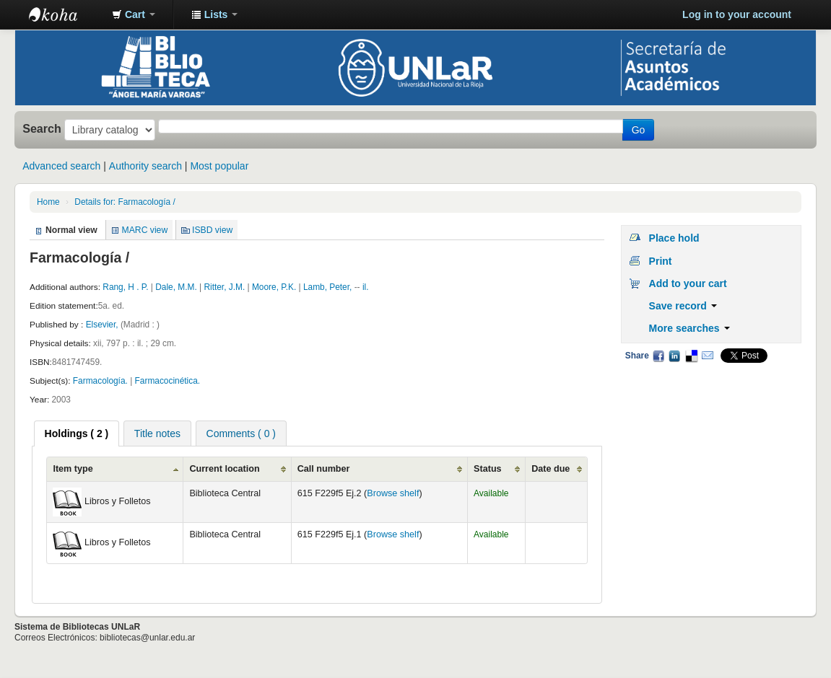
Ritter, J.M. (224, 287)
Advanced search (61, 166)
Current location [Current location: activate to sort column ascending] (224, 469)
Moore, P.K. (274, 287)
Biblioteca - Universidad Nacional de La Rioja (65, 14)
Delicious (691, 355)
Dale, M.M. (175, 287)
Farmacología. (100, 381)
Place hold (674, 238)
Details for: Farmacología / (124, 202)
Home (48, 202)
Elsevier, (103, 325)
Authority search (145, 166)
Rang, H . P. (125, 287)
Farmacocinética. (168, 381)
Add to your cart (688, 283)
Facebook (658, 355)
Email (707, 355)
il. (365, 287)
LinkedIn (674, 355)
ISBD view (212, 230)
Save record (683, 306)
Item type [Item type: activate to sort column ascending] (72, 469)
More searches (689, 328)
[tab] (77, 433)
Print (660, 261)
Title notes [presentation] (157, 433)
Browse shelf (393, 493)
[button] (133, 14)
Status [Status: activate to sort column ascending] (488, 469)
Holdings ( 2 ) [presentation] (77, 433)
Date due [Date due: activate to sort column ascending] (550, 469)
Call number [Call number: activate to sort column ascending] (323, 469)
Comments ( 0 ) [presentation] (241, 433)
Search (41, 128)
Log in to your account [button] (736, 14)
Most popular (219, 166)
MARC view (145, 230)
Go (638, 130)
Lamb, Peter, (328, 287)
